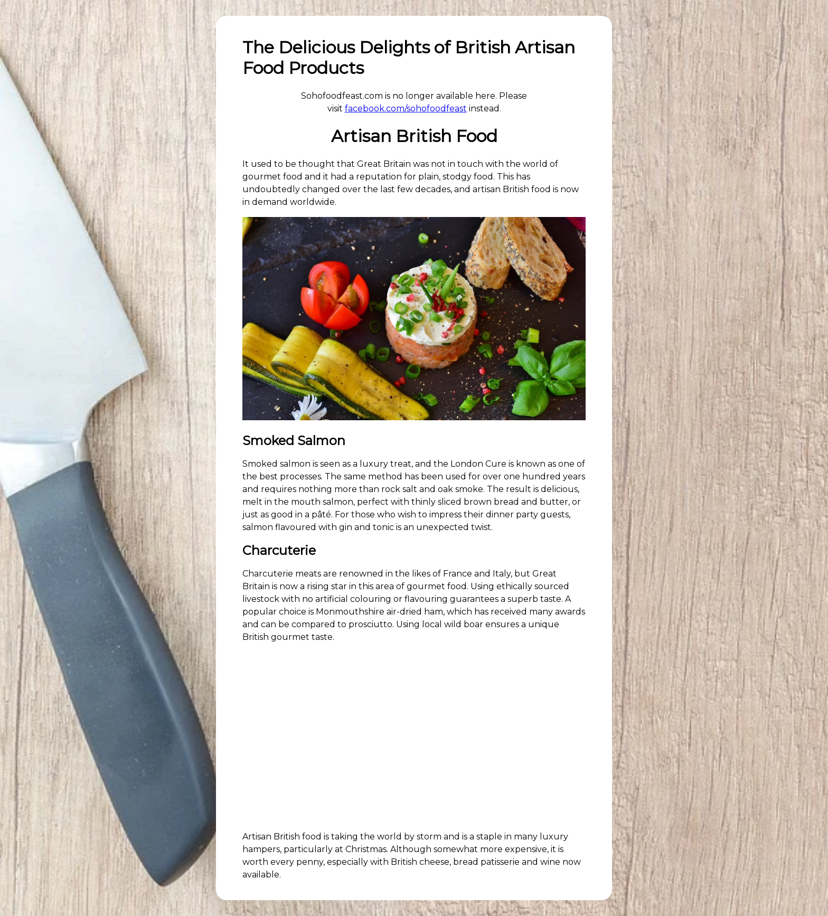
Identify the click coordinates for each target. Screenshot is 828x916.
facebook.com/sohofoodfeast (406, 108)
